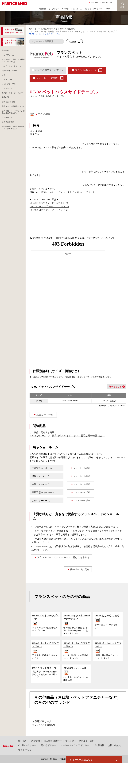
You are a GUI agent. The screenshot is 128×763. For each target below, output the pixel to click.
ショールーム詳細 (81, 468)
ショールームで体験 (47, 78)
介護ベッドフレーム (10, 77)
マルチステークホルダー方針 (79, 741)
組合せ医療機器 (8, 145)
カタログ (65, 9)
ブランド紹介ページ (86, 70)
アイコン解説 (44, 114)
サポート (109, 9)
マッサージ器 (7, 140)
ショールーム (76, 9)
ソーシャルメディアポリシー (74, 745)
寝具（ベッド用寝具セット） (12, 122)
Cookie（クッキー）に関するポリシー (37, 745)
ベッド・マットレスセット (12, 70)
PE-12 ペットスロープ (44, 668)
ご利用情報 (98, 745)
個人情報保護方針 (53, 741)
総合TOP (94, 2)
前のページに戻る (79, 569)
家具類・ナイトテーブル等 (12, 104)
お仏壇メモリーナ (41, 721)
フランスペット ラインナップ (102, 31)
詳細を (112, 386)
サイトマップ (25, 750)
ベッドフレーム (38, 435)
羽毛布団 (6, 111)
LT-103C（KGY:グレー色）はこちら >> (49, 210)
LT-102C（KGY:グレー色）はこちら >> (49, 206)
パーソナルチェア (9, 87)
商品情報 (42, 9)
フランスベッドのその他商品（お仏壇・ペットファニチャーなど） (57, 31)
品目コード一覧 (44, 414)
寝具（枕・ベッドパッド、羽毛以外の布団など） (78, 435)
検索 (122, 7)
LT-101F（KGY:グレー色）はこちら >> (49, 203)
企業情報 (35, 741)
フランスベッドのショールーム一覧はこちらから (63, 557)
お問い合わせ (106, 2)
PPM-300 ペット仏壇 (74, 668)
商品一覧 (6, 51)
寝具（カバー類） (9, 116)
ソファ (5, 82)
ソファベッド (7, 98)
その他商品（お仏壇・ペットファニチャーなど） (12, 151)
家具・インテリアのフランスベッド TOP (46, 29)
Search (72, 41)
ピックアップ (54, 9)
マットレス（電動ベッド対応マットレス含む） (12, 62)
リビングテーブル (9, 93)
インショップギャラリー (94, 9)
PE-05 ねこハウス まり (107, 615)
